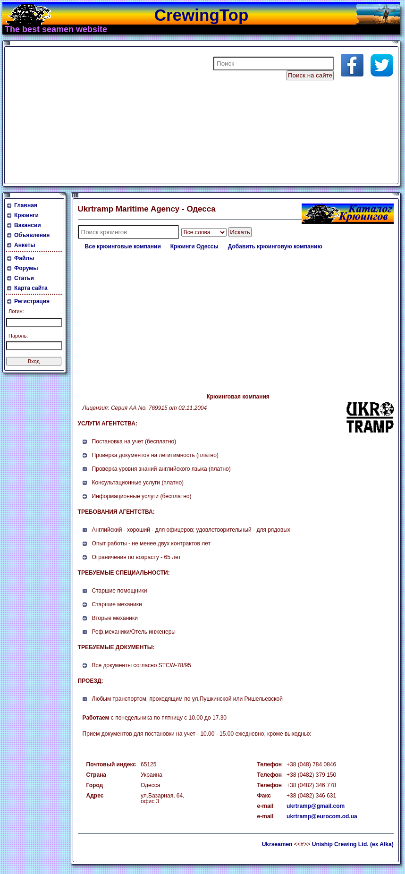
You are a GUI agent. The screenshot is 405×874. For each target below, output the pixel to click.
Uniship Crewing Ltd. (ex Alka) (353, 844)
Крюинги (26, 215)
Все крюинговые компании (123, 246)
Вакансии (27, 225)
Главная (25, 205)
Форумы (26, 268)
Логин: (16, 311)
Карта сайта (31, 288)
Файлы (24, 258)
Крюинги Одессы (194, 246)
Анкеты (24, 245)
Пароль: (18, 336)
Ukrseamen (277, 844)
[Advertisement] (119, 115)
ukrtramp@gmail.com (316, 806)
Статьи (24, 278)
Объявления (32, 235)
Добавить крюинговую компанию (275, 246)
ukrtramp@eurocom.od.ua (322, 816)
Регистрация (32, 301)
